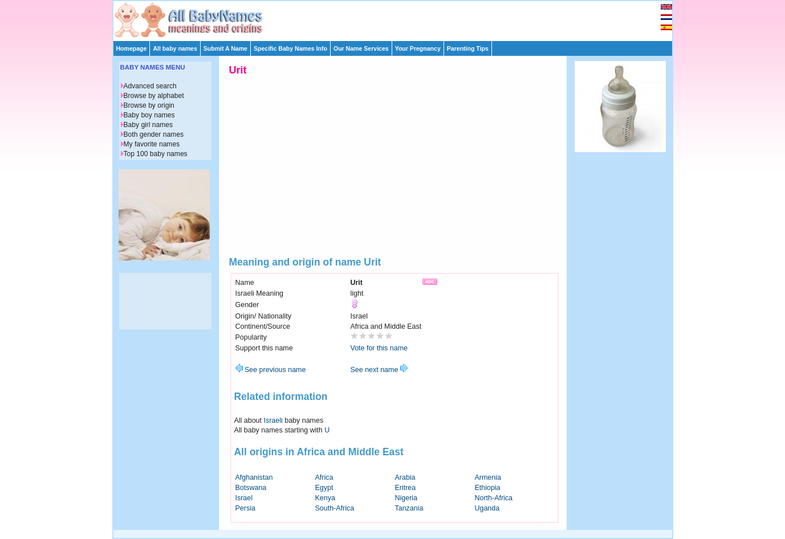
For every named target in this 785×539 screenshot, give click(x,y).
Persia (245, 508)
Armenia (488, 477)
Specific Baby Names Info (290, 48)
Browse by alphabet (154, 96)
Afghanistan (254, 477)
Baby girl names (148, 125)
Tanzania (409, 508)
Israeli (273, 420)
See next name (379, 370)
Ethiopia (488, 488)
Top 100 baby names (156, 154)
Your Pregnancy (418, 48)
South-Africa (335, 508)
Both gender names (154, 134)
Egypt (324, 488)
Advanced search (150, 86)
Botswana (251, 488)
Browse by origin (149, 105)
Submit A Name (225, 48)
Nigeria (406, 498)
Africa (324, 477)
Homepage (131, 48)
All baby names (175, 48)
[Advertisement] (398, 18)
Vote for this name (379, 348)
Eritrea (405, 488)
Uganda (487, 508)
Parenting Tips (468, 48)
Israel (244, 498)
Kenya (325, 498)
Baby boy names (149, 115)
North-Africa (494, 498)
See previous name (270, 370)
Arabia (405, 477)
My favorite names (152, 144)
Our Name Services (361, 48)
